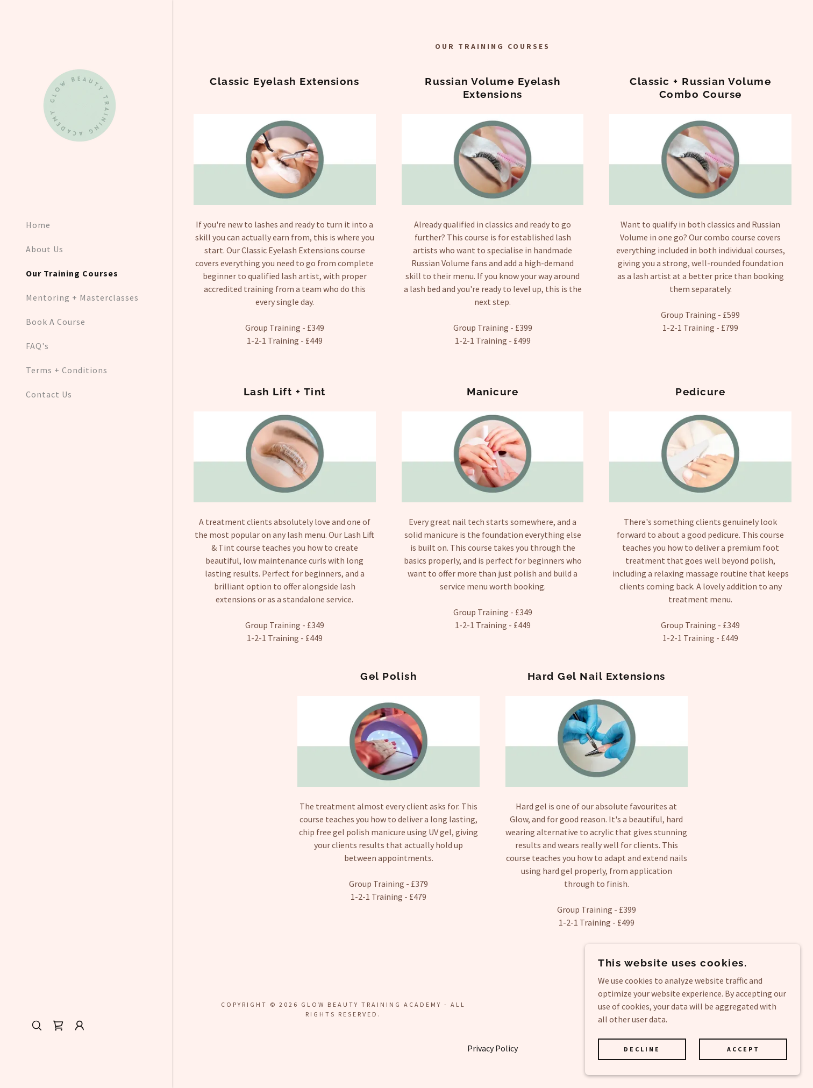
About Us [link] (44, 249)
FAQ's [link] (37, 345)
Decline (642, 1050)
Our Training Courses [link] (72, 273)
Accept (743, 1050)
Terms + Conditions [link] (67, 370)
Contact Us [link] (49, 394)
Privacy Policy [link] (492, 1048)
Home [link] (38, 224)
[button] (79, 1025)
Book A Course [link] (55, 321)
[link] (79, 104)
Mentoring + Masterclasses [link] (82, 297)
